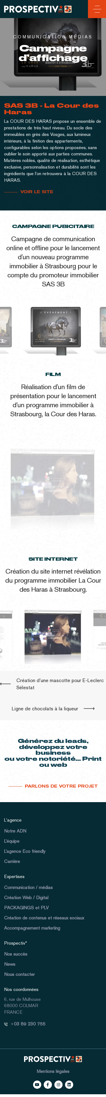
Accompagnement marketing (32, 928)
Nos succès (15, 954)
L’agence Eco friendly (24, 851)
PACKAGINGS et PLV (26, 907)
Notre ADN (15, 831)
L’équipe (11, 841)
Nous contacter (19, 974)
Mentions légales (53, 1071)
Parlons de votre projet (61, 786)
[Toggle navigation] (96, 10)
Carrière (12, 861)
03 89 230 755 (29, 1024)
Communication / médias (28, 887)
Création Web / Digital (26, 897)
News (9, 964)
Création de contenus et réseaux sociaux (44, 918)
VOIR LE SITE (36, 191)
